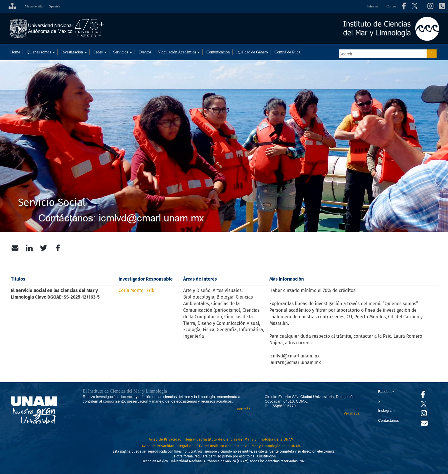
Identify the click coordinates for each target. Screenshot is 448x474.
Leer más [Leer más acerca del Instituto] (242, 409)
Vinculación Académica (179, 52)
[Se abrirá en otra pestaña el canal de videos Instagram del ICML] (424, 414)
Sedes (100, 52)
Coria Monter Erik (136, 290)
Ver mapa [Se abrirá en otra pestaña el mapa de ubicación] (351, 413)
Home (15, 52)
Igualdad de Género (252, 52)
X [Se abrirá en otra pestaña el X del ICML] (379, 402)
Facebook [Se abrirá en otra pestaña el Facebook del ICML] (386, 391)
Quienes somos (41, 52)
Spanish (54, 6)
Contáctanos (388, 420)
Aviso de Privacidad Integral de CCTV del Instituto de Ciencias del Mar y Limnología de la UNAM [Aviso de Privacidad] (221, 446)
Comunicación (218, 52)
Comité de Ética (287, 52)
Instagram (386, 410)
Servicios (122, 52)
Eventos (145, 52)
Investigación (74, 52)
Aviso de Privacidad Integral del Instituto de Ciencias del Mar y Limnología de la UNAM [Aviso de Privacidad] (221, 439)
